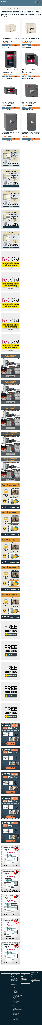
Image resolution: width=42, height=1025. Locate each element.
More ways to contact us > (14, 983)
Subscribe (34, 975)
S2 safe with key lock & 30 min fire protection (10, 39)
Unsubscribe (35, 977)
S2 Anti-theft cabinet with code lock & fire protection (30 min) (30, 101)
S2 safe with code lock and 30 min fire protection (10, 132)
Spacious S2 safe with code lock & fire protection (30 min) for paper (31, 132)
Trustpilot (23, 983)
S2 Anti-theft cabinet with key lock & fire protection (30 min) (10, 101)
